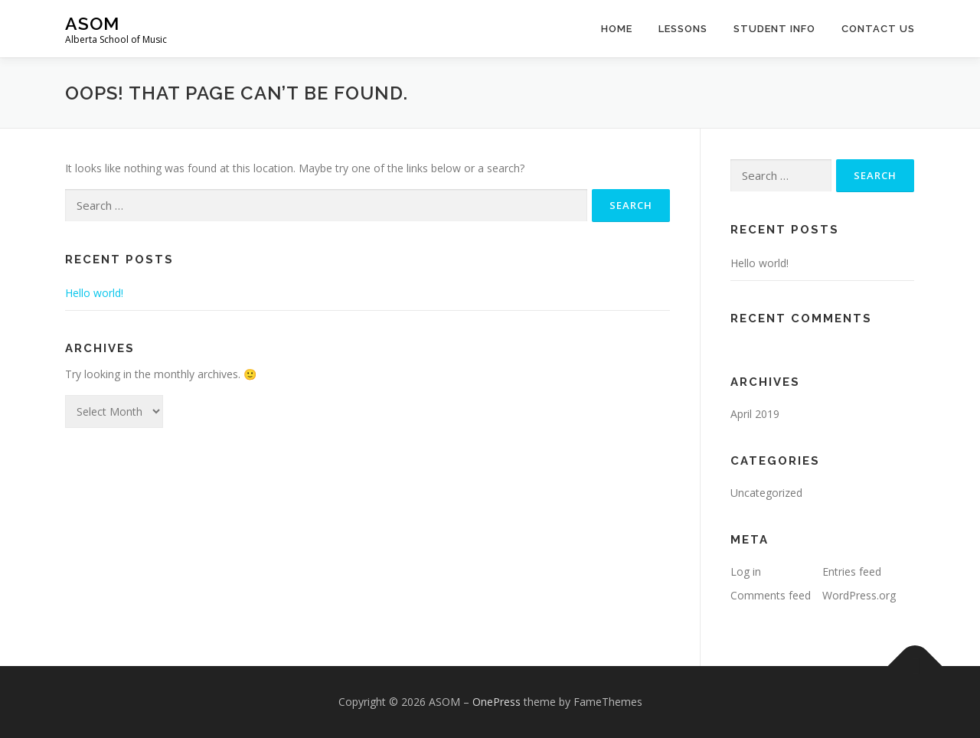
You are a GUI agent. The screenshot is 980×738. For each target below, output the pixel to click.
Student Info (774, 28)
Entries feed (851, 571)
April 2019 (754, 414)
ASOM (92, 23)
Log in (745, 571)
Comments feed (770, 595)
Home (616, 28)
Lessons (682, 28)
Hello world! (94, 293)
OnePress (496, 701)
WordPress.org (859, 595)
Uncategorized (766, 492)
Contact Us (878, 28)
